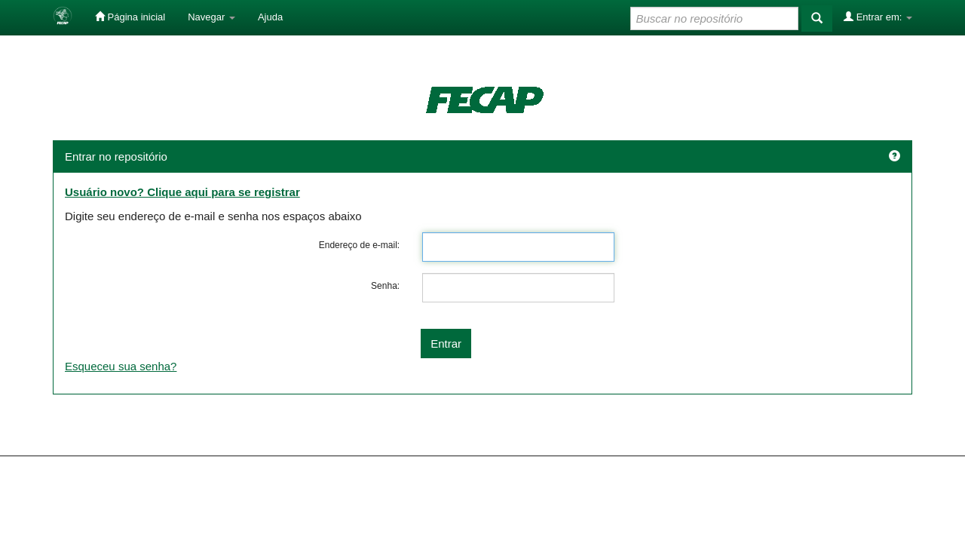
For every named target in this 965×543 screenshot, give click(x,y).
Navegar (211, 17)
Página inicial (130, 17)
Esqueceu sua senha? (120, 366)
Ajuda (270, 17)
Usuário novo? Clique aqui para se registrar (182, 192)
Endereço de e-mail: (359, 245)
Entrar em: (878, 17)
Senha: (385, 286)
